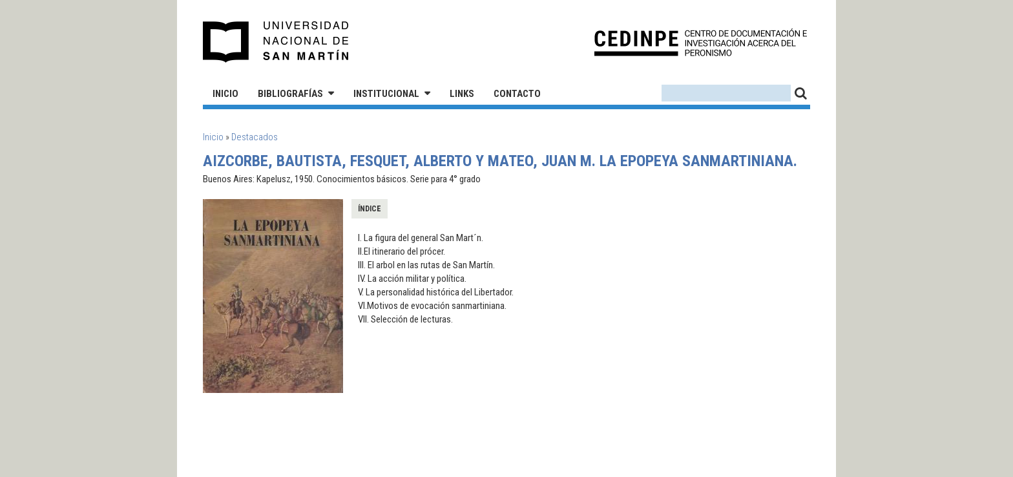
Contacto (517, 94)
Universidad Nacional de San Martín (276, 42)
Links (462, 94)
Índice (369, 208)
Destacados (254, 137)
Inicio (225, 94)
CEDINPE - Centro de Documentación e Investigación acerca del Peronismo (700, 42)
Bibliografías (290, 94)
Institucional (386, 94)
